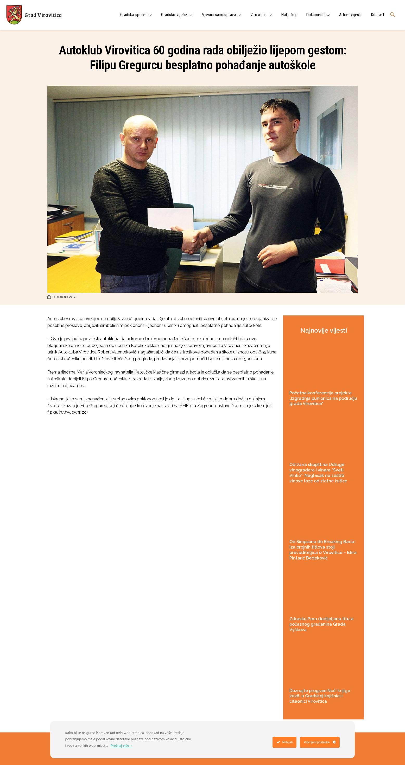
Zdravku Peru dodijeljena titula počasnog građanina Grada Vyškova (321, 624)
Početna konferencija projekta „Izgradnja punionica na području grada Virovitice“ (323, 398)
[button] (392, 15)
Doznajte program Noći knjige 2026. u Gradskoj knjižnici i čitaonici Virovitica (319, 696)
